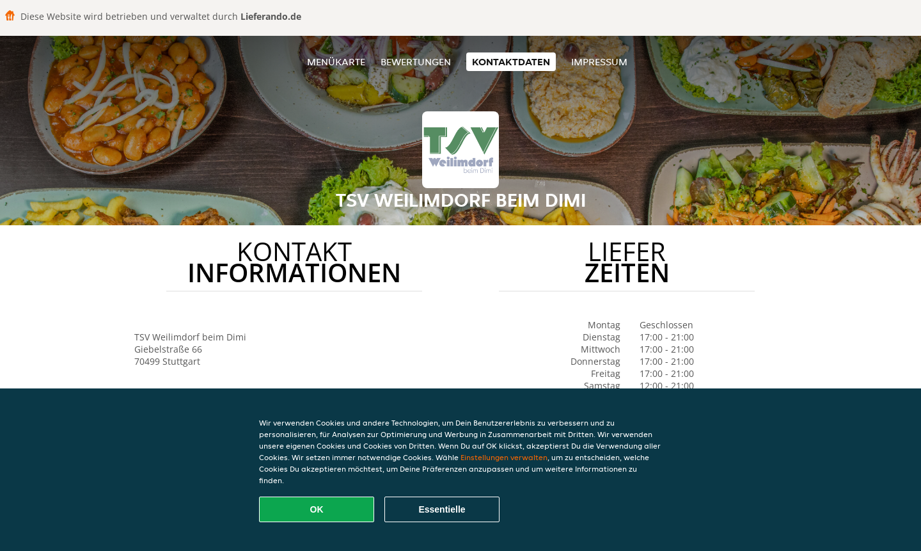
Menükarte (336, 61)
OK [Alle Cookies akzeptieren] (317, 509)
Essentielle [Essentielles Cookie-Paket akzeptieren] (441, 509)
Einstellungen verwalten (503, 457)
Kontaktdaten (511, 61)
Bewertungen (416, 61)
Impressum (599, 61)
